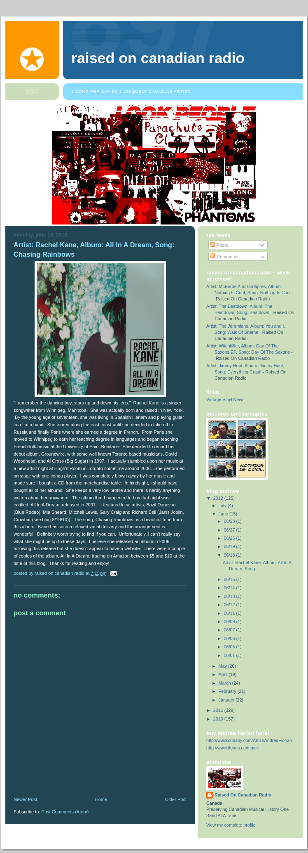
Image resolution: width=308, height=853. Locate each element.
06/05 (230, 646)
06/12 (230, 604)
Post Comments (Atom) (65, 811)
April (224, 674)
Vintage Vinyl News (225, 399)
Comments (224, 256)
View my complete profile (231, 824)
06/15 (230, 579)
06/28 (230, 521)
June (224, 513)
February (228, 691)
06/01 (230, 655)
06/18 (230, 555)
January (227, 699)
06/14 (230, 587)
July (223, 505)
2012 (218, 498)
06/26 (230, 538)
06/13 (230, 596)
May (223, 666)
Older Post (176, 799)
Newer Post (25, 799)
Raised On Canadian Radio (158, 58)
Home (101, 799)
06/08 (230, 621)
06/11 (230, 613)
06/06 (230, 638)
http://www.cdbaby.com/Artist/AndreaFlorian (249, 740)
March (225, 683)
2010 (218, 718)
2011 (218, 710)
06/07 (230, 629)
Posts (219, 245)
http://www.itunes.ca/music (232, 747)
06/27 (230, 529)
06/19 (230, 546)
